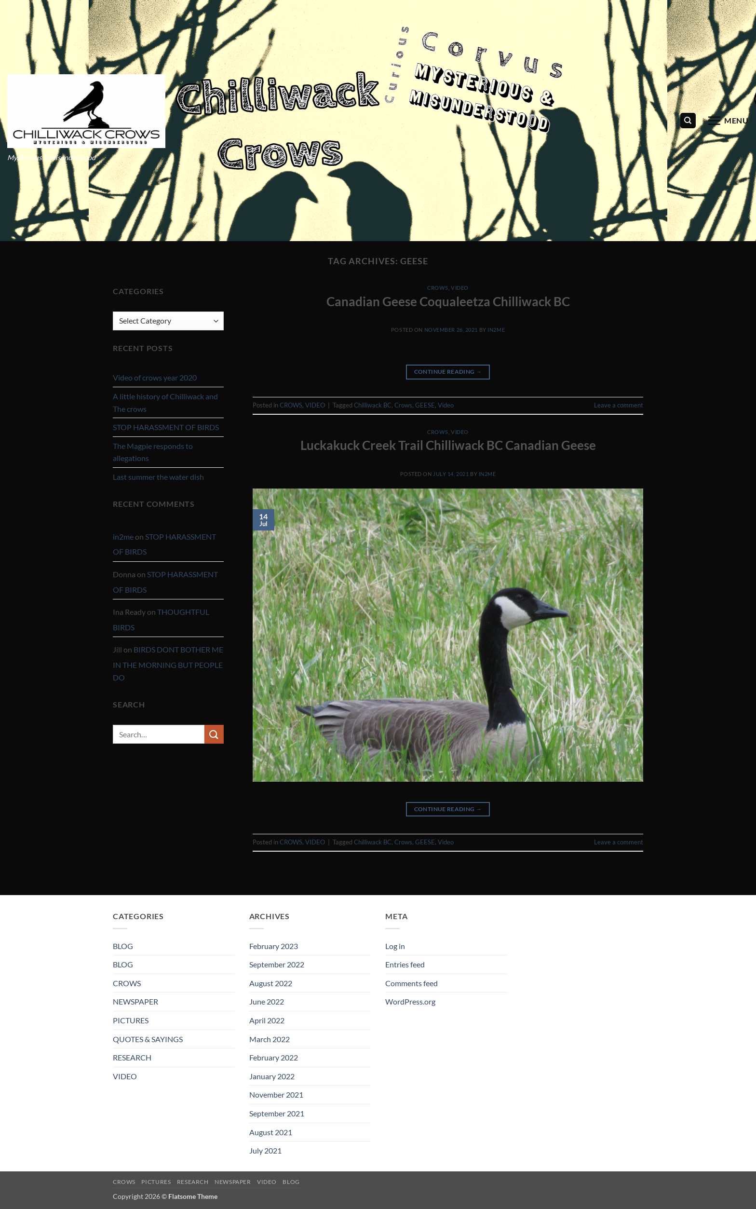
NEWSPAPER (135, 1001)
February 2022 (273, 1057)
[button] (728, 120)
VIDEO (460, 288)
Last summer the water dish (158, 476)
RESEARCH (132, 1057)
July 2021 (265, 1150)
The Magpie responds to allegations (153, 452)
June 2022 (266, 1001)
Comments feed (411, 983)
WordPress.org (410, 1001)
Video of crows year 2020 (155, 377)
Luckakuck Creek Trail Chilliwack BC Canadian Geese (448, 445)
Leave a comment (618, 405)
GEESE (425, 405)
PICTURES (130, 1020)
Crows (403, 405)
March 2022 (269, 1039)
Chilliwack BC (373, 405)
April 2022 (266, 1020)
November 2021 (276, 1094)
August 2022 (270, 983)
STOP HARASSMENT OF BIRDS (166, 427)
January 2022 (272, 1076)
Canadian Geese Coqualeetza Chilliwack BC (448, 301)
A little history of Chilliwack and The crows (165, 402)
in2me (123, 536)
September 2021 (276, 1113)
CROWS (437, 288)
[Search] (688, 121)
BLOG (123, 946)
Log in (395, 946)
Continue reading (448, 371)
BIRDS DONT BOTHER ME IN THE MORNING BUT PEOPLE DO (168, 663)
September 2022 (276, 964)
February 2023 (273, 946)
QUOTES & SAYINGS (148, 1039)
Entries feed (405, 964)
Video (446, 405)
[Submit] (214, 734)
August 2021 (270, 1132)
